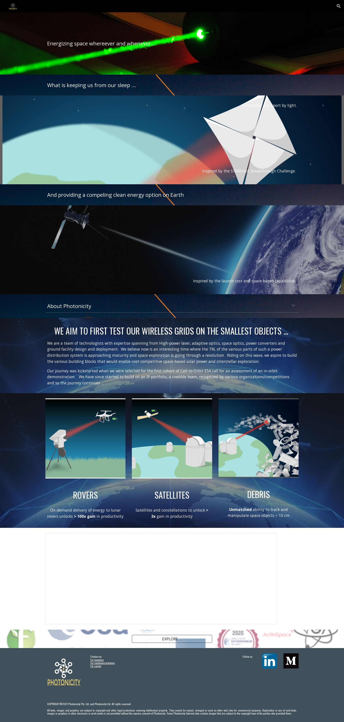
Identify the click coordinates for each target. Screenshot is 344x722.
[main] (172, 43)
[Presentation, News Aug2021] (161, 579)
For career (95, 666)
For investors (97, 660)
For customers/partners (102, 663)
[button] (338, 6)
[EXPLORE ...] (172, 639)
